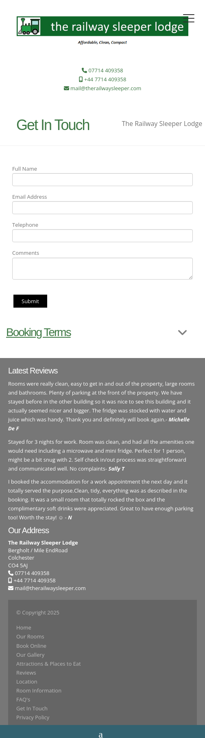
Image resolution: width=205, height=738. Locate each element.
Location (26, 681)
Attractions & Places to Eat (48, 663)
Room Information (38, 690)
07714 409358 (29, 573)
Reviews (26, 672)
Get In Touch (32, 708)
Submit (30, 301)
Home (23, 627)
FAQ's (23, 699)
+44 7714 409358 (32, 580)
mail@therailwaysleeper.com (50, 588)
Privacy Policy (32, 717)
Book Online (31, 645)
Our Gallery (30, 654)
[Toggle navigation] (189, 18)
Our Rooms (30, 636)
